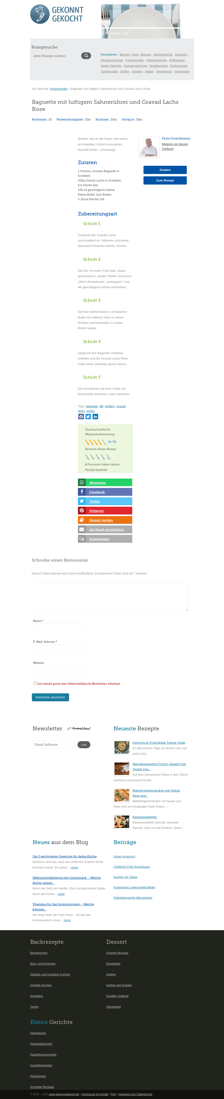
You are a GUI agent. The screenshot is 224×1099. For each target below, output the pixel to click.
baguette (92, 406)
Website (38, 663)
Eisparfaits (113, 963)
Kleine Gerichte (111, 66)
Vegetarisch (164, 71)
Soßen (124, 71)
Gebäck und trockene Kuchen (50, 974)
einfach (110, 406)
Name (38, 621)
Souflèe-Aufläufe (117, 996)
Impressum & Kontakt (94, 1094)
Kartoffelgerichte (41, 1065)
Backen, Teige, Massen (135, 54)
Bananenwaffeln (144, 817)
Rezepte (44, 33)
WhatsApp (92, 482)
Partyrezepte (178, 66)
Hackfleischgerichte (43, 1054)
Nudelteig (36, 996)
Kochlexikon (113, 33)
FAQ (113, 1094)
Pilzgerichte (38, 1076)
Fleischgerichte (156, 60)
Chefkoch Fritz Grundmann (132, 867)
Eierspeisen (38, 1033)
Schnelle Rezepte (42, 1087)
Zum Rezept (165, 180)
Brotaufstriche (163, 54)
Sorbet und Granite (119, 985)
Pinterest (91, 510)
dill (101, 406)
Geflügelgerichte (41, 1044)
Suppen (137, 71)
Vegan (149, 71)
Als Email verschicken (101, 529)
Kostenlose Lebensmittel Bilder (134, 887)
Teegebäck (113, 1006)
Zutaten (165, 170)
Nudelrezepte (159, 66)
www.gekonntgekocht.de (64, 1094)
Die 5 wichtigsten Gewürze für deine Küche (65, 856)
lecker (91, 411)
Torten (34, 1006)
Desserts (181, 54)
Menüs (99, 33)
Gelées (111, 974)
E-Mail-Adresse (45, 641)
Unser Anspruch (124, 856)
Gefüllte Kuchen (41, 985)
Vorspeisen (181, 71)
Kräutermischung (135, 66)
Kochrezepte (58, 89)
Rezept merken (95, 520)
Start (34, 33)
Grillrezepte (177, 60)
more (74, 867)
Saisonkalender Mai (63, 33)
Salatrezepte (109, 71)
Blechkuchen (39, 953)
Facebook (91, 492)
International (85, 33)
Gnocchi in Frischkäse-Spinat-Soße (158, 742)
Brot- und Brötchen (43, 963)
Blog (125, 33)
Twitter (89, 501)
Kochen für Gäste (125, 877)
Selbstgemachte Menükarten (133, 897)
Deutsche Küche (112, 60)
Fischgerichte (134, 60)
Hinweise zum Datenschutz (135, 1094)
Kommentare (94, 539)
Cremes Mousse (117, 953)
